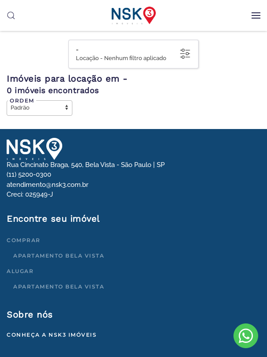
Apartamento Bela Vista (58, 255)
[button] (256, 15)
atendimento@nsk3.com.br (47, 185)
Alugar (20, 271)
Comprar (24, 240)
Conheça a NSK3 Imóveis (52, 334)
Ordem (22, 100)
